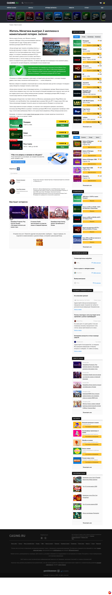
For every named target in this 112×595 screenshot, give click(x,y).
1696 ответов (97, 263)
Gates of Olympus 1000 (90, 159)
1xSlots (85, 117)
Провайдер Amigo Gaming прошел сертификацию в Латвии (58, 223)
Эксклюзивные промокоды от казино (90, 431)
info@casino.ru (57, 550)
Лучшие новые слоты (88, 458)
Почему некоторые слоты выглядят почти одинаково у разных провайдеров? (87, 315)
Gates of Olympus (88, 151)
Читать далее (78, 309)
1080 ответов (97, 273)
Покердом (27, 122)
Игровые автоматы (50, 8)
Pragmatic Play (86, 144)
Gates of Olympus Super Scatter (88, 142)
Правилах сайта (84, 537)
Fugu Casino (86, 109)
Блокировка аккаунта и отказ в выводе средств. (86, 336)
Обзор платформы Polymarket (91, 513)
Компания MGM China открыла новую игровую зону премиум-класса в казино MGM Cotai (91, 396)
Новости (71, 8)
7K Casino (86, 66)
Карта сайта (14, 543)
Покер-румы (81, 543)
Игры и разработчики (29, 543)
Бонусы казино (86, 448)
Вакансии (98, 543)
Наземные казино (65, 543)
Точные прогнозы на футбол (83, 258)
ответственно (62, 565)
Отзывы (38, 543)
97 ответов (97, 283)
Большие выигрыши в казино (90, 422)
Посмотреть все (87, 127)
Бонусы (31, 8)
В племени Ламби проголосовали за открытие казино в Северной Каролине (39, 223)
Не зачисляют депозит (81, 296)
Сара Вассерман (20, 189)
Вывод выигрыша (79, 278)
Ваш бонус (104, 3)
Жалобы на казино (87, 440)
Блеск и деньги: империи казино (84, 268)
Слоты (76, 137)
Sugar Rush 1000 (88, 168)
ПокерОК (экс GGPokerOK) (87, 91)
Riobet (25, 133)
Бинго (97, 137)
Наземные (97, 37)
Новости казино (49, 543)
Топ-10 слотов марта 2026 (90, 486)
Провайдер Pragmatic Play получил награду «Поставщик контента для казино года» (18, 224)
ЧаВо (42, 543)
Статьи (87, 8)
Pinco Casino (27, 144)
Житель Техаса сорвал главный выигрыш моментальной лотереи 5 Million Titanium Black (92, 406)
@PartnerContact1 (74, 550)
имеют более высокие (33, 114)
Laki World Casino (88, 101)
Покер (83, 37)
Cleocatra (86, 176)
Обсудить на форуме (18, 162)
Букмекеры (91, 37)
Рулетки (83, 137)
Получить (92, 201)
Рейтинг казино (11, 8)
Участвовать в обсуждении (91, 426)
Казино (76, 37)
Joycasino (86, 83)
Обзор (62, 125)
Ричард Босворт (20, 180)
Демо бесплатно (92, 147)
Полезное (57, 543)
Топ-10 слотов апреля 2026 (90, 504)
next (104, 16)
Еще (102, 8)
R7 (83, 74)
